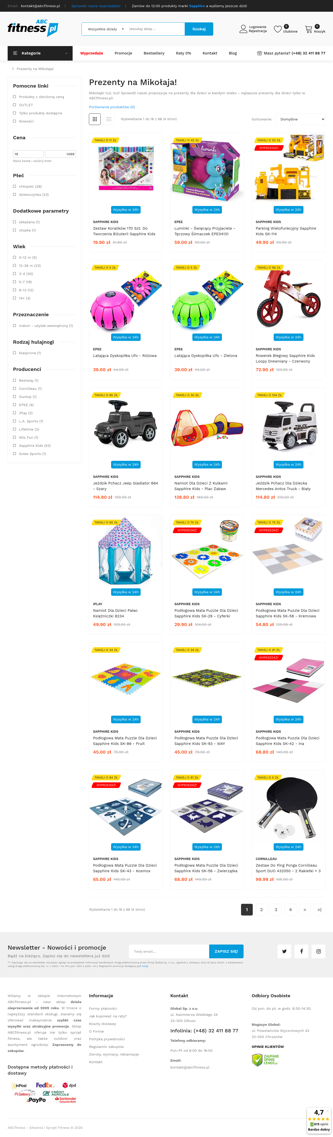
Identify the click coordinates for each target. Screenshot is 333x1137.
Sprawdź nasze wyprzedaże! (96, 6)
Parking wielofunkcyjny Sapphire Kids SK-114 (286, 231)
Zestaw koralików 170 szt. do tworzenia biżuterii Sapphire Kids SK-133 (124, 234)
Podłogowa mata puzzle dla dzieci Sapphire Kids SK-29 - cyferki (206, 613)
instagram (318, 951)
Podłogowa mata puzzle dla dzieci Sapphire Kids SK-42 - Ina (287, 741)
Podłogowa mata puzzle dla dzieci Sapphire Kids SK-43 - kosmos (125, 868)
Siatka (95, 119)
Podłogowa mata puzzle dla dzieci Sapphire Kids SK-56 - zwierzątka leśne (206, 871)
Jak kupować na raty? (108, 1016)
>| (319, 909)
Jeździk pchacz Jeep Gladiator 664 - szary (125, 486)
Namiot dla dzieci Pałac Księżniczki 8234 (115, 613)
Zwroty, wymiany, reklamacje (114, 1054)
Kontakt (95, 1062)
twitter (284, 951)
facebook (301, 951)
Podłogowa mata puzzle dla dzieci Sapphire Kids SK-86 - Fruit (125, 741)
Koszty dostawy (102, 1024)
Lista (109, 119)
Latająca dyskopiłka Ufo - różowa (124, 355)
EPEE (178, 222)
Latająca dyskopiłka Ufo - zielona (205, 355)
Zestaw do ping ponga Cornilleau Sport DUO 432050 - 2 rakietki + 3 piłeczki (288, 871)
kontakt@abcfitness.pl (190, 1067)
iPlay (97, 604)
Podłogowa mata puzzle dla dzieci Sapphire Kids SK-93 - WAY (206, 741)
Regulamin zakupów (106, 1047)
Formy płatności (103, 1008)
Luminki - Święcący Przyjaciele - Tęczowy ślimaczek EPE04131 (204, 231)
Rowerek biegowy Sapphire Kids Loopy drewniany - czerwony (285, 358)
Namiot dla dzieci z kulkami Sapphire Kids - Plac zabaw (201, 486)
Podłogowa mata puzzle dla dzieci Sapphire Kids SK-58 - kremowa (287, 613)
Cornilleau (266, 859)
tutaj (145, 966)
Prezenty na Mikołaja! (35, 69)
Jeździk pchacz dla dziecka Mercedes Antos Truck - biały (283, 486)
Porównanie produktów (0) (112, 107)
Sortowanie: (261, 119)
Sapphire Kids (105, 222)
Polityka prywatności (107, 1039)
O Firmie (96, 1031)
